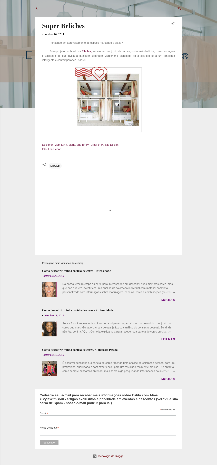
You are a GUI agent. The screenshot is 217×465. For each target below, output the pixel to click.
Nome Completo (49, 427)
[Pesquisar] (180, 9)
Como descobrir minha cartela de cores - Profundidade (77, 310)
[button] (173, 24)
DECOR (55, 165)
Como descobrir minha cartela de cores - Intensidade (76, 271)
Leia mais (168, 299)
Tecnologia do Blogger (108, 456)
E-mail (44, 413)
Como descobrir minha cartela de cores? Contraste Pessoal (80, 350)
